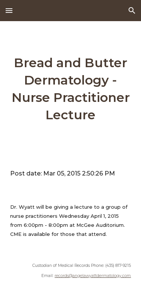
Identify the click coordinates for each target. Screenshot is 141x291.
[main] (70, 89)
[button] (9, 10)
